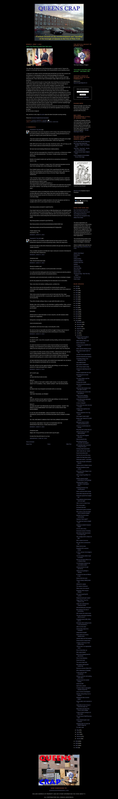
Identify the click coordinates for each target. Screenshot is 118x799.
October (79, 326)
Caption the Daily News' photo (83, 457)
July (78, 333)
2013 (76, 314)
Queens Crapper (36, 120)
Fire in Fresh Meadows (81, 658)
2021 (76, 297)
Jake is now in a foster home (83, 503)
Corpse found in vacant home (83, 640)
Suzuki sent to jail (80, 660)
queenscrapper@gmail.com (59, 790)
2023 (76, 292)
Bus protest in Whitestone (82, 364)
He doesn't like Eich (81, 507)
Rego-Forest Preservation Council (82, 212)
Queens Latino (77, 271)
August (78, 330)
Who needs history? (81, 652)
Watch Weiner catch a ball (82, 340)
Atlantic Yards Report (79, 253)
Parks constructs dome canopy (83, 491)
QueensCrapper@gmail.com (80, 82)
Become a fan (77, 190)
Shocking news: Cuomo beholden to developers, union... (82, 484)
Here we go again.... (81, 505)
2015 (76, 309)
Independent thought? (81, 632)
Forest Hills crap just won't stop (83, 493)
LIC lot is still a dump (81, 528)
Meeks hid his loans (81, 546)
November (79, 324)
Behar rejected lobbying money (83, 348)
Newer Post (29, 444)
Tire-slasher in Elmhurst (82, 586)
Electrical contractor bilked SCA (83, 668)
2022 (76, 294)
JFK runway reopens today (82, 366)
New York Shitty (77, 268)
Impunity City (77, 266)
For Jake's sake (80, 727)
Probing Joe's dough (81, 382)
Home (49, 444)
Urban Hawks (77, 279)
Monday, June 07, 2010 (37, 234)
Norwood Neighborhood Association (40, 117)
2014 (76, 311)
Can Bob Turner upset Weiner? (83, 354)
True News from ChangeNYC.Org (82, 215)
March (78, 734)
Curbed (75, 256)
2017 (76, 305)
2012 (76, 316)
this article (42, 114)
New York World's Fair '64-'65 (81, 210)
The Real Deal (77, 277)
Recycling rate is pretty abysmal (83, 429)
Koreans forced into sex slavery (83, 356)
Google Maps (79, 246)
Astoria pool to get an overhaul (83, 509)
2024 (76, 290)
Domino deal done (80, 342)
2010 (76, 320)
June (78, 335)
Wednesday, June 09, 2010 (38, 438)
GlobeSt (76, 264)
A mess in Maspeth (80, 403)
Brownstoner (77, 255)
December (79, 322)
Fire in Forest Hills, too (81, 650)
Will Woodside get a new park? (83, 607)
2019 (76, 301)
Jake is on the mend (81, 626)
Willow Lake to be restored (82, 588)
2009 (76, 741)
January (79, 738)
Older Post (68, 444)
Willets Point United (78, 217)
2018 (76, 303)
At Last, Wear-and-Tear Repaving (82, 141)
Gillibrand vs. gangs (81, 584)
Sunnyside (55, 121)
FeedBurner (86, 97)
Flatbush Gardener (78, 260)
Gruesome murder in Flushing (83, 530)
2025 (76, 288)
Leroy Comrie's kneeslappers (83, 691)
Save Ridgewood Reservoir (80, 213)
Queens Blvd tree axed (81, 578)
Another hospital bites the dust (83, 372)
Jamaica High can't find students (84, 638)
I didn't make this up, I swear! (83, 451)
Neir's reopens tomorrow (82, 540)
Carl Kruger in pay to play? (82, 416)
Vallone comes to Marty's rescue (84, 465)
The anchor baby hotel (81, 662)
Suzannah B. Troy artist (35, 129)
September (79, 328)
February (79, 736)
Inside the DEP (80, 683)
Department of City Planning (38, 121)
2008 (76, 743)
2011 (76, 318)
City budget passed (80, 362)
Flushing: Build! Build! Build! (83, 448)
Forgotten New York (78, 262)
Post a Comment (30, 441)
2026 (76, 286)
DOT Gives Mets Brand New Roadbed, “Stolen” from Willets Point (81, 145)
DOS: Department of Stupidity (83, 670)
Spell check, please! (81, 685)
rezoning (49, 121)
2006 (76, 747)
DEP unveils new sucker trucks (83, 613)
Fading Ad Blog (77, 258)
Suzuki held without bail (82, 453)
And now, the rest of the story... (83, 455)
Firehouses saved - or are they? (83, 459)
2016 (76, 307)
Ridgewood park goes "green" (83, 598)
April (78, 732)
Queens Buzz (77, 270)
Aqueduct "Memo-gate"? (82, 519)
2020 (76, 299)
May (78, 730)
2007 (76, 745)
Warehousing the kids (81, 439)
